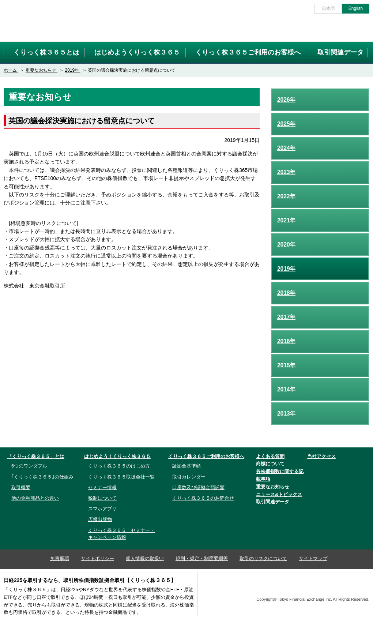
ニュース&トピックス (279, 494)
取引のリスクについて (263, 558)
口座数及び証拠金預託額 (198, 487)
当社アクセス (321, 456)
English (355, 8)
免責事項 (59, 558)
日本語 (328, 8)
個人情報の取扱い (145, 558)
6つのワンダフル (29, 466)
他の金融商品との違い (35, 498)
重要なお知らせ (272, 486)
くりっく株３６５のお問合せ (203, 498)
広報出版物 (100, 519)
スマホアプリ (102, 508)
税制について (102, 498)
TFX (351, 587)
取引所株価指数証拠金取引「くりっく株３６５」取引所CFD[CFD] (43, 20)
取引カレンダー (189, 477)
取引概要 (20, 487)
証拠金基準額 (186, 466)
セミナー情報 (102, 487)
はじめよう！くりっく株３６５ (117, 456)
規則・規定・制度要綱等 (202, 558)
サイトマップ (313, 558)
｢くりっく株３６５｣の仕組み (42, 477)
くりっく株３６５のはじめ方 (119, 466)
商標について (270, 463)
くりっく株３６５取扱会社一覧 (121, 477)
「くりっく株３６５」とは (35, 456)
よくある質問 (270, 456)
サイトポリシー (97, 558)
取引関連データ (272, 501)
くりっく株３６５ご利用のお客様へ (206, 456)
